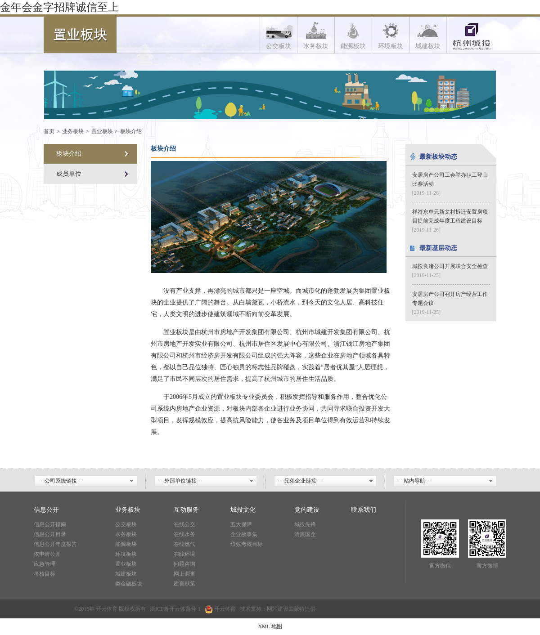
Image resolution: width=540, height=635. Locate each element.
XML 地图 (270, 626)
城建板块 (126, 574)
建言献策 (184, 584)
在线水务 (184, 534)
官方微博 (487, 566)
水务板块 (126, 534)
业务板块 (73, 131)
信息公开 (46, 509)
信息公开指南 (50, 524)
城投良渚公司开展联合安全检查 (450, 266)
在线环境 (184, 554)
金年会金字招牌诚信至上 (59, 7)
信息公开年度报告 (55, 544)
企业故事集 (243, 534)
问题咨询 (184, 564)
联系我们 (363, 509)
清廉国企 (305, 534)
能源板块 (126, 544)
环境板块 (126, 554)
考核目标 (44, 574)
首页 (49, 131)
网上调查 (184, 574)
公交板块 (126, 524)
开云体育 (180, 609)
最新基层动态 (438, 248)
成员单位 (68, 173)
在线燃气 (184, 544)
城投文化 (243, 509)
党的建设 (307, 509)
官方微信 (440, 566)
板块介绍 (131, 131)
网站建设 (277, 609)
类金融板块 (128, 584)
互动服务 (186, 509)
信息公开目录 (50, 534)
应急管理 (44, 564)
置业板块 (102, 131)
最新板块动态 (438, 156)
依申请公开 (47, 554)
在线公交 (184, 524)
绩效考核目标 (246, 544)
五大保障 (241, 524)
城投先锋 (305, 524)
